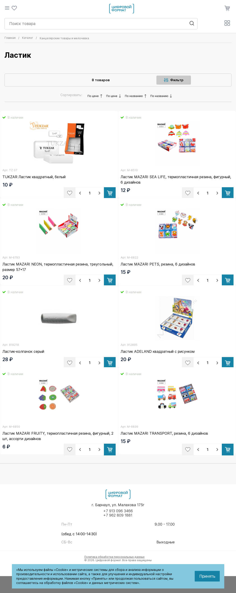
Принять (207, 576)
